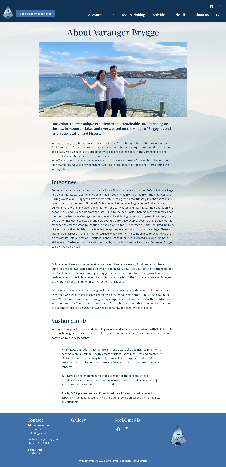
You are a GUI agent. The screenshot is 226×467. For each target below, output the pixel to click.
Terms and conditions (35, 451)
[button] (110, 254)
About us (202, 14)
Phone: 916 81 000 (39, 443)
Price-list (180, 14)
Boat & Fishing (133, 14)
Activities (159, 14)
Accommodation (101, 14)
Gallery (78, 420)
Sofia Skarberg (140, 460)
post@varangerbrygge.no (43, 439)
